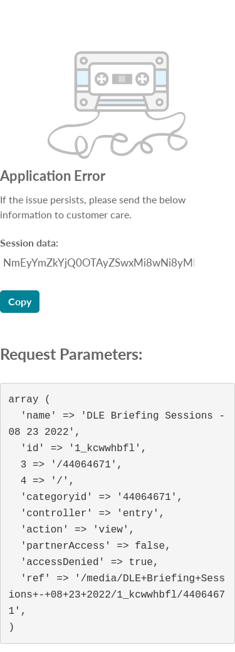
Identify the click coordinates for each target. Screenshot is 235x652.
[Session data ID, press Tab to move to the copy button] (97, 262)
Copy (19, 301)
